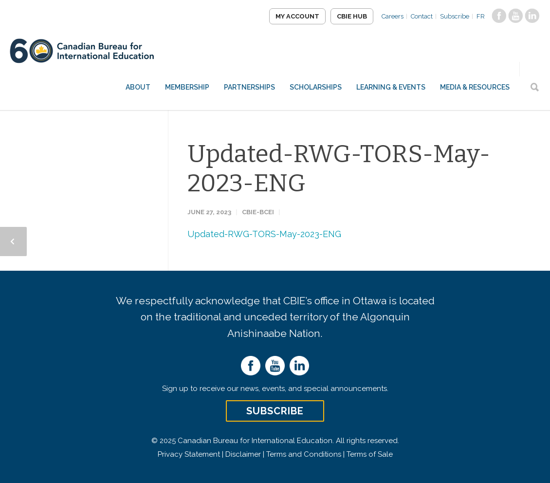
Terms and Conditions (303, 454)
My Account (297, 16)
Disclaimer (243, 454)
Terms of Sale (370, 454)
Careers (392, 16)
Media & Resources (475, 87)
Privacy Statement (189, 454)
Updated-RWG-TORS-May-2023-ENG (264, 234)
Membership (187, 87)
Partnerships (249, 87)
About (138, 87)
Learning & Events (390, 87)
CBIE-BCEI (258, 212)
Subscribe (454, 16)
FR (481, 16)
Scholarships (316, 87)
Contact (422, 16)
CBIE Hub (352, 16)
